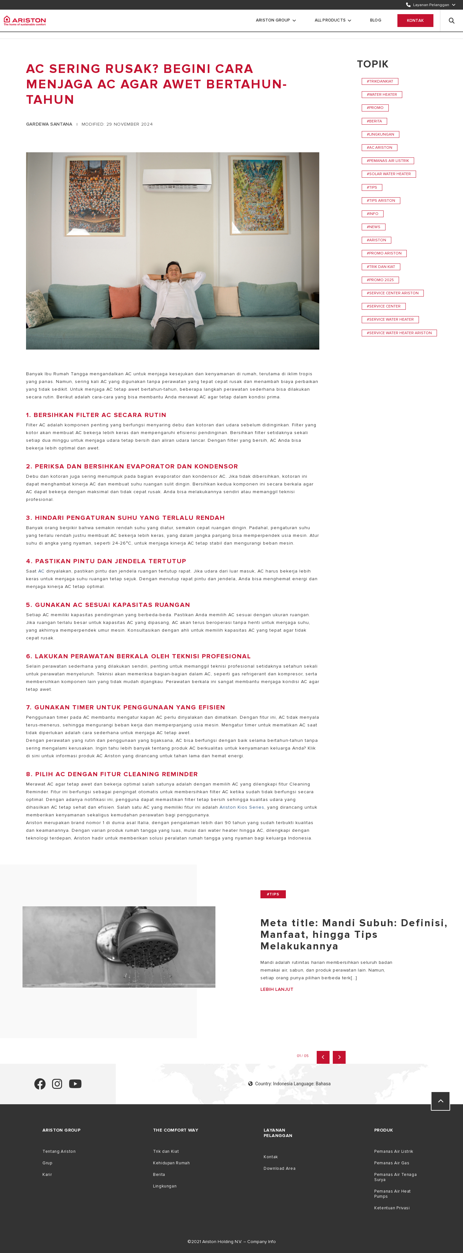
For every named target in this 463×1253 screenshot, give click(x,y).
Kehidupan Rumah (171, 1163)
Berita (159, 1174)
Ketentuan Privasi (392, 1208)
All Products (330, 20)
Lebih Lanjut (277, 989)
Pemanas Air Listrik (393, 1151)
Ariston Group (273, 20)
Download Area (279, 1168)
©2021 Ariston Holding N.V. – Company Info (231, 1241)
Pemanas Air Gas (391, 1163)
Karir (47, 1174)
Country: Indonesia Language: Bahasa (289, 1083)
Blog (375, 20)
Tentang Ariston (59, 1151)
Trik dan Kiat (166, 1151)
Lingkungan (165, 1186)
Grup (47, 1163)
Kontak (415, 20)
